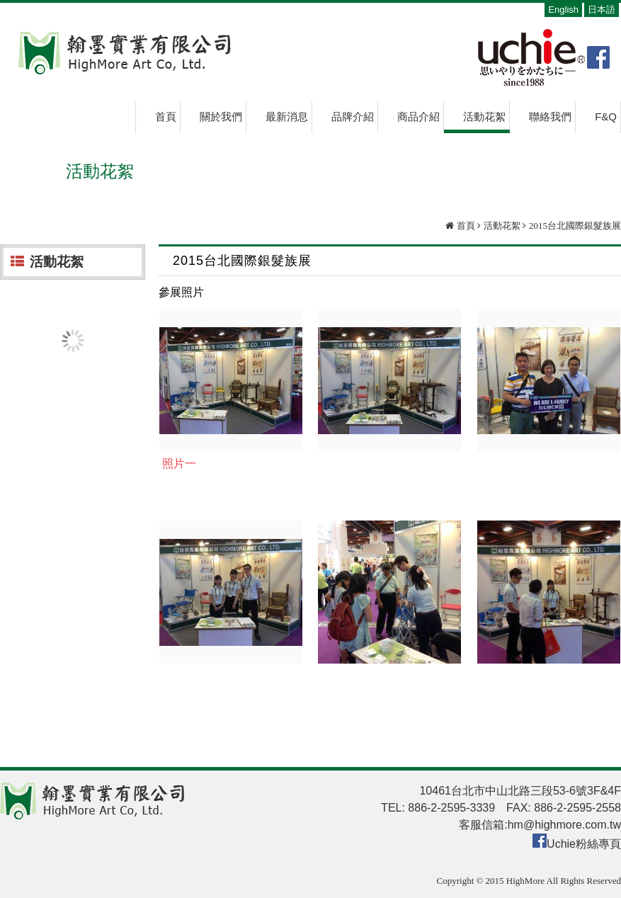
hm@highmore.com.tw (564, 825)
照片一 (179, 463)
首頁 (466, 225)
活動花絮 (502, 225)
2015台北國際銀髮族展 (575, 225)
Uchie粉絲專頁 (584, 844)
